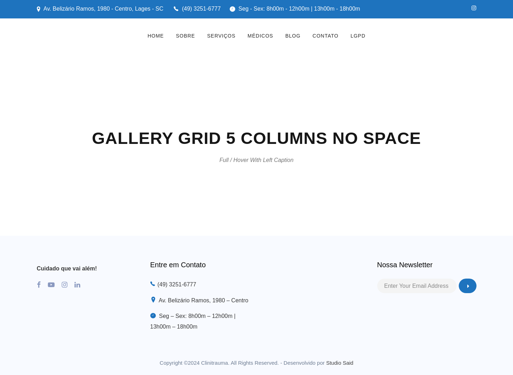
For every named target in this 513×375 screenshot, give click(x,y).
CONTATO (326, 36)
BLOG (293, 36)
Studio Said (339, 363)
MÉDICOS (260, 36)
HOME (155, 36)
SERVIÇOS (221, 36)
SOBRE (185, 36)
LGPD (358, 36)
